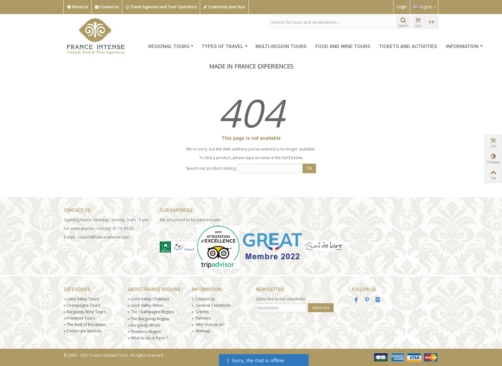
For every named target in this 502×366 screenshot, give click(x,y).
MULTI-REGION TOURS (280, 46)
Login (402, 7)
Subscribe (321, 307)
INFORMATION (464, 46)
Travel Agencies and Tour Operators (161, 7)
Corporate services (82, 331)
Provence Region (144, 331)
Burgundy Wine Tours (85, 311)
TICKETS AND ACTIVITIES (408, 46)
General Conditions (211, 305)
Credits (200, 311)
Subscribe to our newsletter (281, 299)
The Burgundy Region (148, 318)
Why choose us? (208, 324)
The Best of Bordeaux (85, 324)
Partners (201, 318)
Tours (79, 318)
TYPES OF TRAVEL (224, 46)
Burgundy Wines (144, 325)
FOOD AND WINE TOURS (342, 46)
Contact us (107, 7)
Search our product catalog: (211, 168)
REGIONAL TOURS (171, 46)
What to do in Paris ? (147, 338)
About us (77, 7)
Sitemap (201, 331)
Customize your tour (224, 7)
